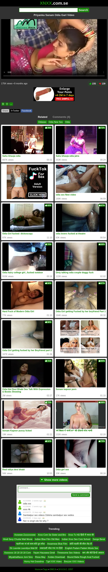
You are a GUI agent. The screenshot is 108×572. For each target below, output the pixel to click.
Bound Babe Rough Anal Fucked (83, 557)
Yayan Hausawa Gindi (44, 553)
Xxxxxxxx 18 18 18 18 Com (17, 553)
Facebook (26, 111)
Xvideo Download (56, 557)
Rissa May (40, 557)
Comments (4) (61, 116)
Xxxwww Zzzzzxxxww (24, 535)
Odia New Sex (56, 122)
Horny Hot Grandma (34, 561)
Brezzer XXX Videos (74, 561)
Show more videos (54, 479)
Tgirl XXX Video (54, 561)
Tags (45, 569)
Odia (67, 122)
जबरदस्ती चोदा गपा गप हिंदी (51, 548)
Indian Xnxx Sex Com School (76, 539)
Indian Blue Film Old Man (47, 539)
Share (5, 111)
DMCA (53, 569)
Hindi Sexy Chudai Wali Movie (17, 539)
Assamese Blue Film (57, 544)
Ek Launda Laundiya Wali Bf (23, 548)
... (11, 104)
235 (92, 83)
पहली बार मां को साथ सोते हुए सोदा (30, 544)
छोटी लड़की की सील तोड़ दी (81, 544)
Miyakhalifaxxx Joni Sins (21, 557)
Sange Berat (99, 539)
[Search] (48, 10)
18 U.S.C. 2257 (65, 569)
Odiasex (42, 122)
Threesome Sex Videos (68, 553)
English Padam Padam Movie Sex (81, 548)
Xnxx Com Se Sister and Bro (52, 535)
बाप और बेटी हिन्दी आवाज (93, 553)
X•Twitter (15, 111)
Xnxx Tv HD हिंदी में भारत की (81, 535)
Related (42, 116)
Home (38, 569)
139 (102, 83)
